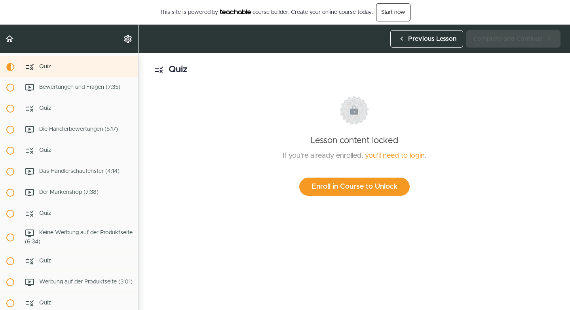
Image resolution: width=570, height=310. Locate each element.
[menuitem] (128, 39)
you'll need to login (395, 155)
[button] (10, 39)
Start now (393, 12)
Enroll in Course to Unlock (354, 186)
